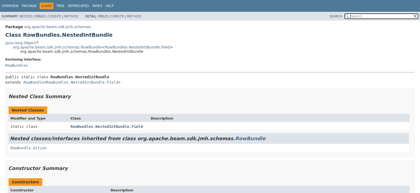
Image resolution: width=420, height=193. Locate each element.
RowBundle (33, 82)
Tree (60, 6)
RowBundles (16, 65)
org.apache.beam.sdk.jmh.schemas (57, 27)
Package (29, 6)
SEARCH (336, 16)
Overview (10, 6)
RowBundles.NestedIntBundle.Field (137, 47)
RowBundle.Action (28, 148)
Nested (25, 16)
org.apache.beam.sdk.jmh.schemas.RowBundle (57, 47)
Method (71, 16)
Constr (54, 16)
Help (110, 6)
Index (97, 6)
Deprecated (78, 6)
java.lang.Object (20, 43)
